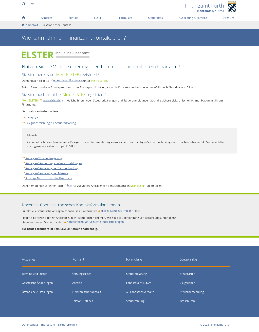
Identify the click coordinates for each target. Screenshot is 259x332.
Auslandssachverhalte (140, 292)
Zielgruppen (187, 283)
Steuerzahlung (135, 301)
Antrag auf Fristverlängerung (43, 158)
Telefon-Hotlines (82, 301)
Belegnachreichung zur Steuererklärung (50, 123)
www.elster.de (52, 100)
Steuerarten (187, 274)
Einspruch (31, 118)
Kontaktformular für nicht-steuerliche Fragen (95, 222)
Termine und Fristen (34, 274)
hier (69, 185)
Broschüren (187, 301)
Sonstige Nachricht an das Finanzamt (48, 178)
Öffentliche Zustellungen (37, 292)
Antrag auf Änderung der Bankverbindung (52, 168)
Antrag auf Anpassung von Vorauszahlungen (53, 163)
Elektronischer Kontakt (86, 292)
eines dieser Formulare (68, 80)
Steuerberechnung (192, 292)
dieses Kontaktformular (116, 211)
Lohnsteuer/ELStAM (138, 283)
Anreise (77, 283)
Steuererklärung (136, 274)
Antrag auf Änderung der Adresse (46, 173)
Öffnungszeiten (81, 274)
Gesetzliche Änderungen (37, 283)
